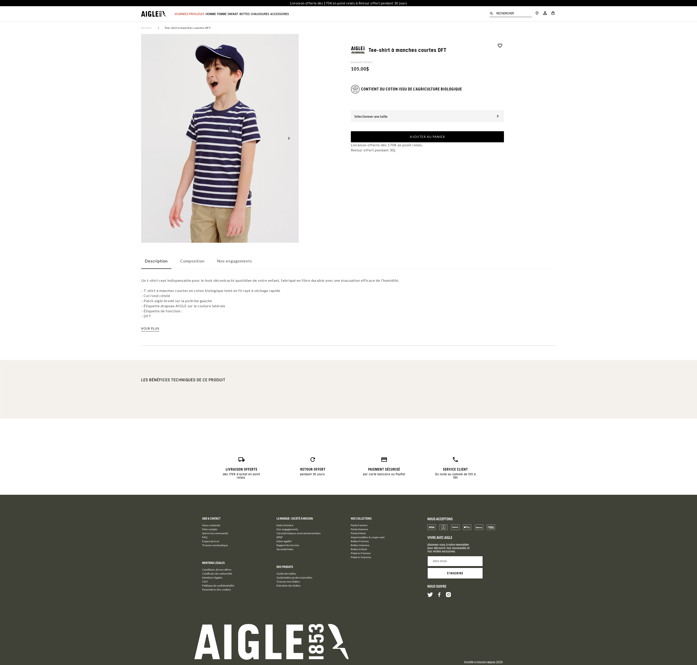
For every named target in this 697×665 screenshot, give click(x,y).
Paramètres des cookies (216, 589)
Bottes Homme (360, 545)
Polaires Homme (361, 557)
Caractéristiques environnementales (298, 533)
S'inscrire (455, 573)
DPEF (279, 537)
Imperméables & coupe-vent (368, 537)
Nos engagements (287, 529)
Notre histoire (284, 525)
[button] (288, 138)
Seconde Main (284, 549)
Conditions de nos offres (216, 569)
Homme (216, 14)
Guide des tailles (286, 573)
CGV (205, 581)
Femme (233, 14)
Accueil (146, 27)
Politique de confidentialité (218, 585)
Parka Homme (359, 529)
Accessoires (312, 14)
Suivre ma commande (215, 533)
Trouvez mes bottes (288, 581)
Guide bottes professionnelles (294, 577)
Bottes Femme (360, 541)
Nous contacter (211, 525)
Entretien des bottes (288, 585)
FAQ (204, 537)
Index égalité (284, 541)
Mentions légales (212, 577)
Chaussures (287, 14)
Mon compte (209, 529)
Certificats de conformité (217, 573)
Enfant (249, 14)
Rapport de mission (287, 545)
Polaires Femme (361, 553)
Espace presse (210, 541)
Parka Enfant (358, 533)
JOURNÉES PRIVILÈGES (189, 14)
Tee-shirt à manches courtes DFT (188, 27)
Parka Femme (359, 525)
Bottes (266, 14)
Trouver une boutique (215, 545)
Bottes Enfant (359, 549)
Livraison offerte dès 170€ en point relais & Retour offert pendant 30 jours (348, 3)
